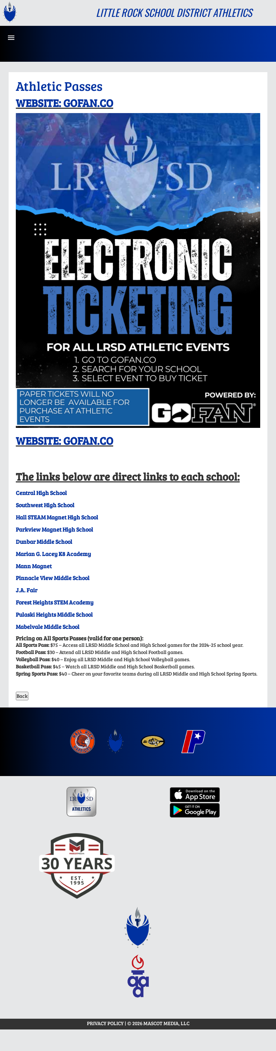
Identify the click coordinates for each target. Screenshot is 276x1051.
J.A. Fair (26, 590)
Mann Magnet (34, 566)
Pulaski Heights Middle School (54, 614)
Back (22, 695)
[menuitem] (83, 741)
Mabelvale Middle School (47, 626)
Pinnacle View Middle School (52, 577)
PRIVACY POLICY (105, 1023)
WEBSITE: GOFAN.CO (64, 102)
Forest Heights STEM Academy (54, 602)
